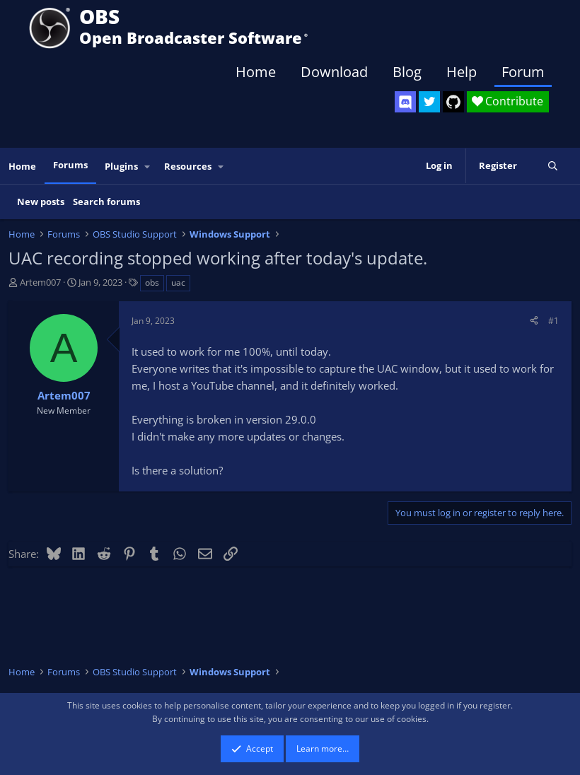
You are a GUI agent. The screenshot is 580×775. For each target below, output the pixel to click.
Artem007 (40, 282)
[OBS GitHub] (453, 101)
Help (461, 71)
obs (152, 282)
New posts (40, 201)
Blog (407, 71)
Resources (187, 166)
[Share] (534, 321)
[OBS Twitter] (429, 101)
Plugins (121, 166)
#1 (553, 321)
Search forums (106, 201)
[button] (147, 166)
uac (178, 282)
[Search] (553, 165)
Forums (70, 164)
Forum (523, 71)
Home (256, 71)
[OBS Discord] (405, 101)
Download (334, 71)
